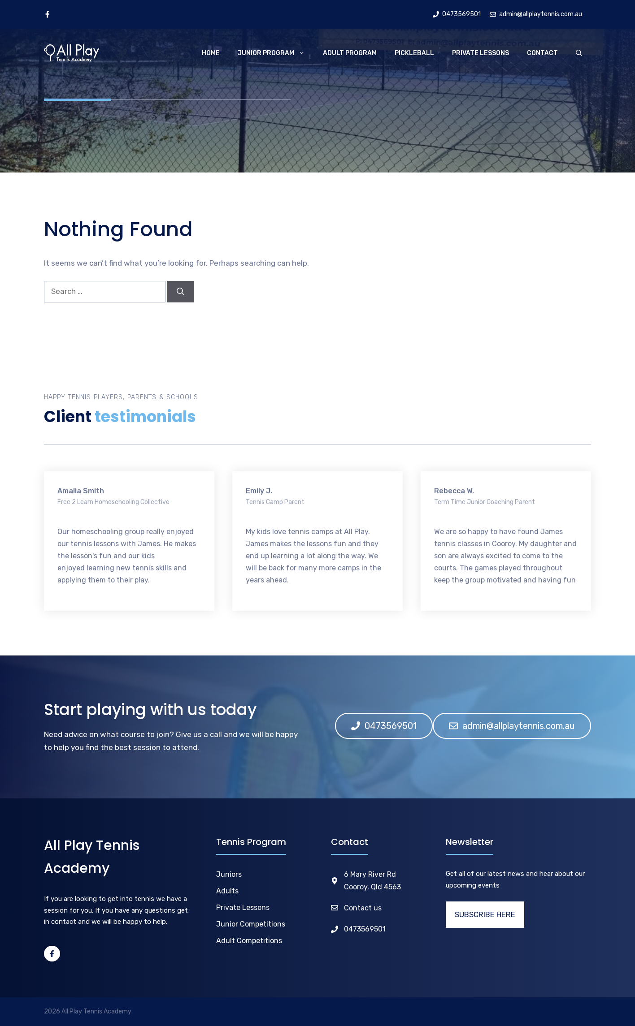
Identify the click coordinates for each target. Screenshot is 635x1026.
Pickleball (414, 53)
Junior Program (276, 53)
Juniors (229, 874)
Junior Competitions (250, 924)
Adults (227, 891)
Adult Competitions (249, 940)
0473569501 (365, 929)
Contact (542, 53)
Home (211, 53)
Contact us (363, 908)
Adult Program (350, 53)
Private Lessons (480, 53)
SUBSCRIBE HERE (485, 914)
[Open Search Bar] (579, 53)
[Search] (180, 291)
